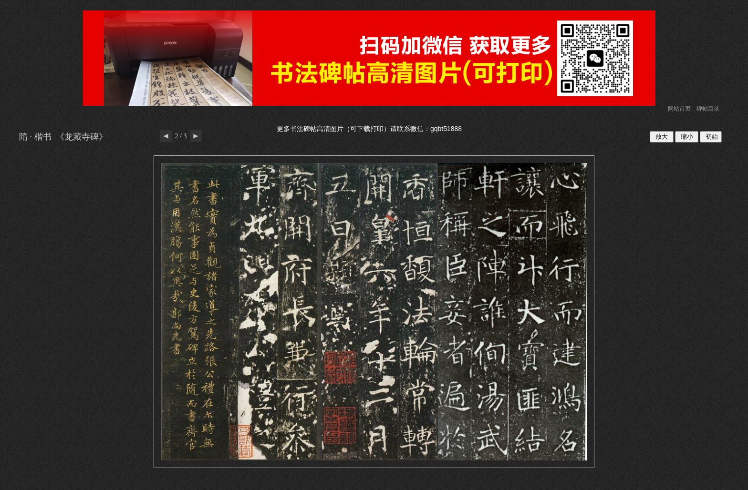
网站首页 (679, 108)
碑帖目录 (707, 108)
